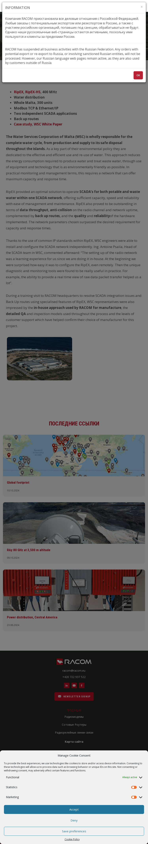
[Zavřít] (141, 7)
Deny (74, 820)
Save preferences (74, 831)
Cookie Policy (72, 839)
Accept (74, 809)
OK (138, 75)
